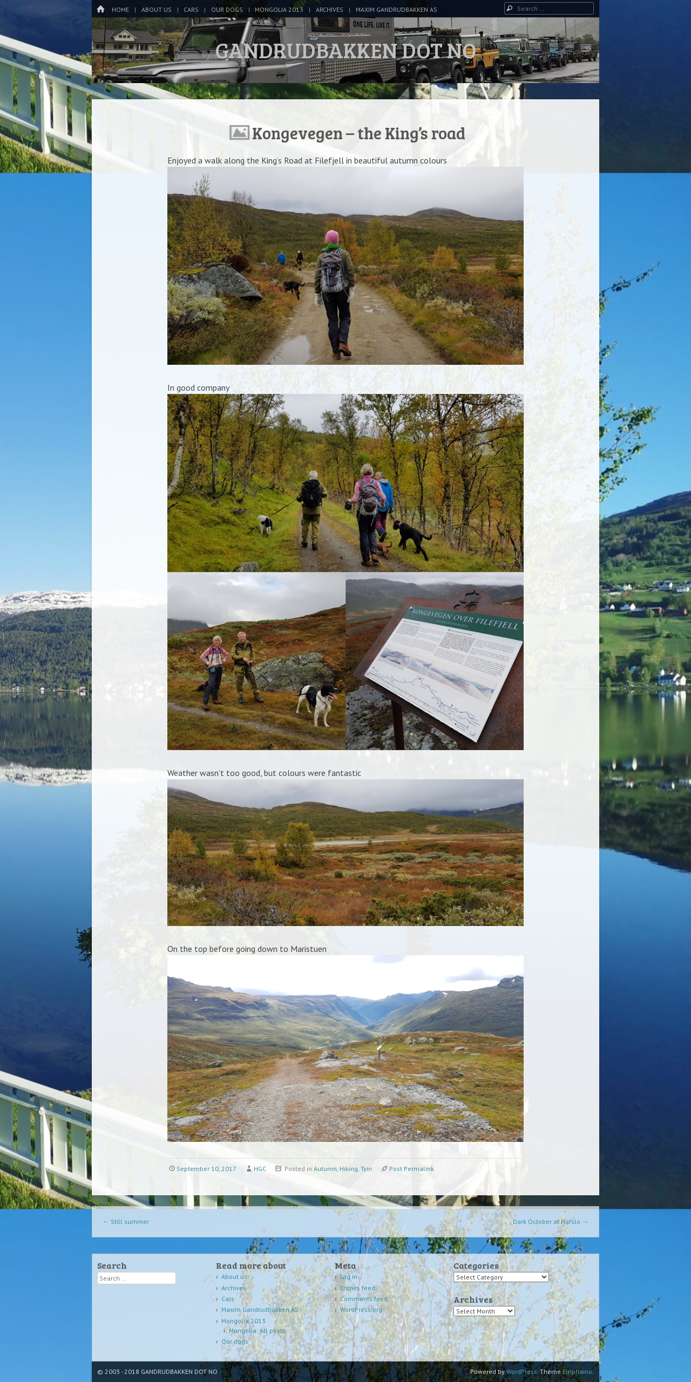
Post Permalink (411, 1169)
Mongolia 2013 (279, 9)
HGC (260, 1169)
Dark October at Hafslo (550, 1221)
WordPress (521, 1371)
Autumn (325, 1169)
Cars (191, 9)
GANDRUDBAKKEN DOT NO (346, 49)
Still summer (126, 1221)
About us (156, 9)
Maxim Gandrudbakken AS (396, 9)
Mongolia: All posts (257, 1330)
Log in (348, 1276)
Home (120, 9)
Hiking (349, 1169)
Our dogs (227, 9)
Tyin (366, 1169)
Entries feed (357, 1288)
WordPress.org (361, 1309)
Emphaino (577, 1371)
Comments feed (364, 1299)
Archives (329, 9)
